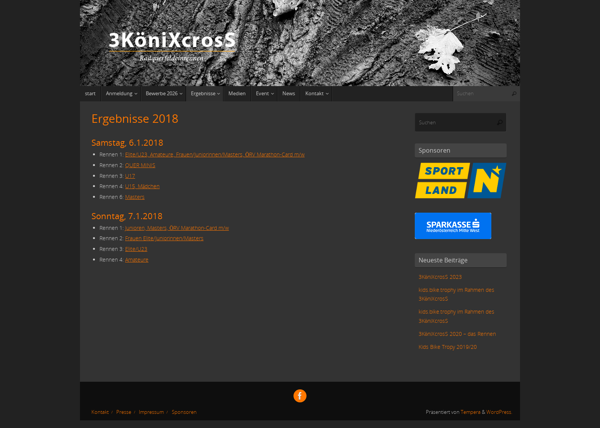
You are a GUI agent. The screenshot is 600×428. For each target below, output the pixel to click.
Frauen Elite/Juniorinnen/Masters (164, 238)
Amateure (136, 259)
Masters (135, 196)
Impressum (151, 412)
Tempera (471, 412)
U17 (130, 175)
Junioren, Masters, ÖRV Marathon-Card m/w (177, 227)
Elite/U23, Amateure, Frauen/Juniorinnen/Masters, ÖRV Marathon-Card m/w (215, 154)
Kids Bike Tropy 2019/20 (448, 346)
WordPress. (499, 412)
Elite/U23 (136, 248)
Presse (123, 412)
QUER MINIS (140, 165)
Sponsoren (184, 412)
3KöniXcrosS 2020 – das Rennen (457, 333)
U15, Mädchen (142, 186)
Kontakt (100, 412)
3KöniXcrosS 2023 (440, 276)
